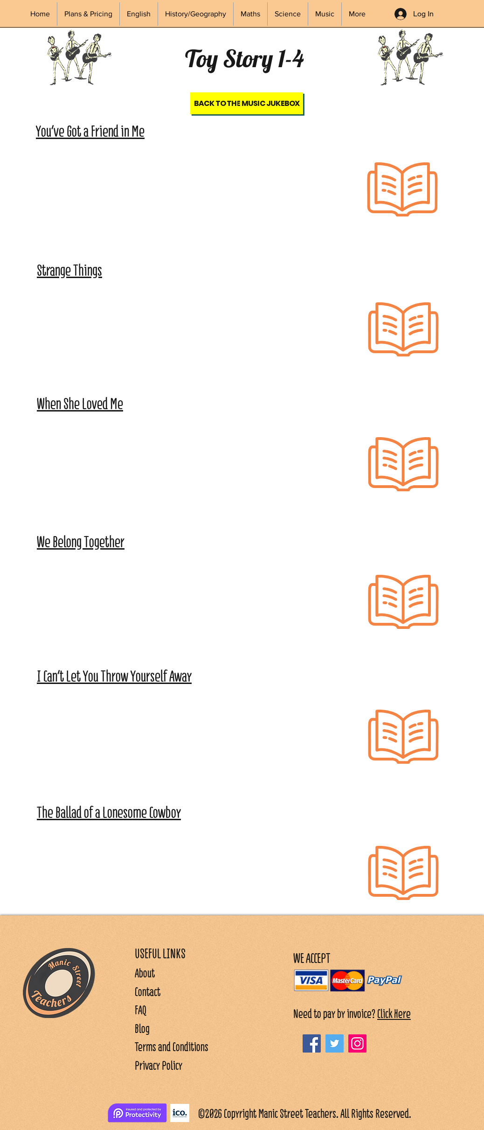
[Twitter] (334, 1043)
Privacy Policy (158, 1065)
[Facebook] (312, 1043)
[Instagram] (357, 1043)
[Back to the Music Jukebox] (246, 103)
